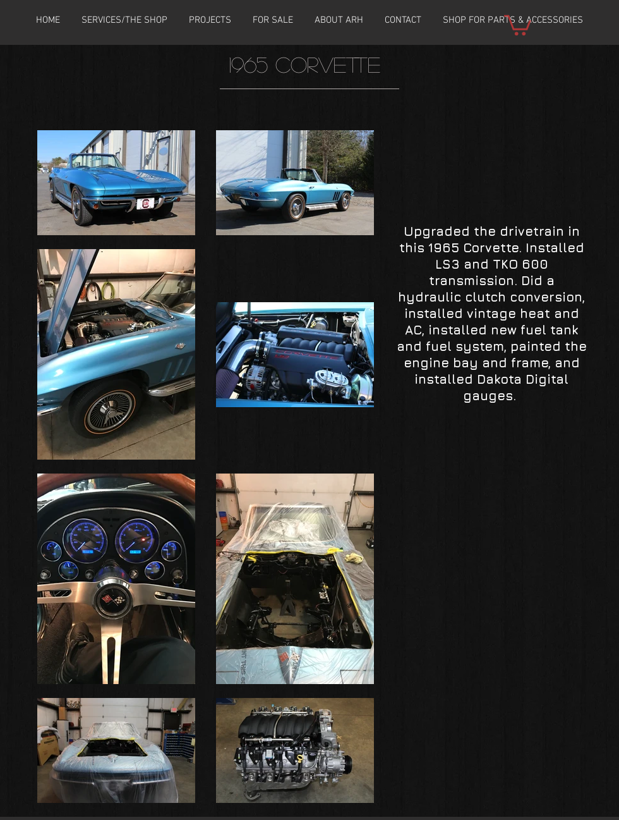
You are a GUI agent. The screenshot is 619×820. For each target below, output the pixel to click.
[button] (210, 20)
